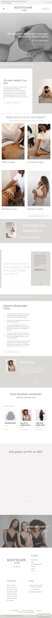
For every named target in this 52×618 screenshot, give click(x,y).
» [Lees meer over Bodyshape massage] (2, 212)
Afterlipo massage (8, 162)
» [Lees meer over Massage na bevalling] (27, 212)
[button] (4, 9)
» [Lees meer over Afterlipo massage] (2, 165)
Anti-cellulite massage (35, 162)
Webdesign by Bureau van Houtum (14, 615)
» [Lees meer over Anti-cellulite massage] (27, 165)
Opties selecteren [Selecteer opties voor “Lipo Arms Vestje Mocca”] (24, 429)
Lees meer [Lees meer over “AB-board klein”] (7, 429)
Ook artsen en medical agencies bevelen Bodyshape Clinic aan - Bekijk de (27, 65)
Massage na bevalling (35, 209)
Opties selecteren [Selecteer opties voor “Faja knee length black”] (39, 429)
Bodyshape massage (9, 209)
